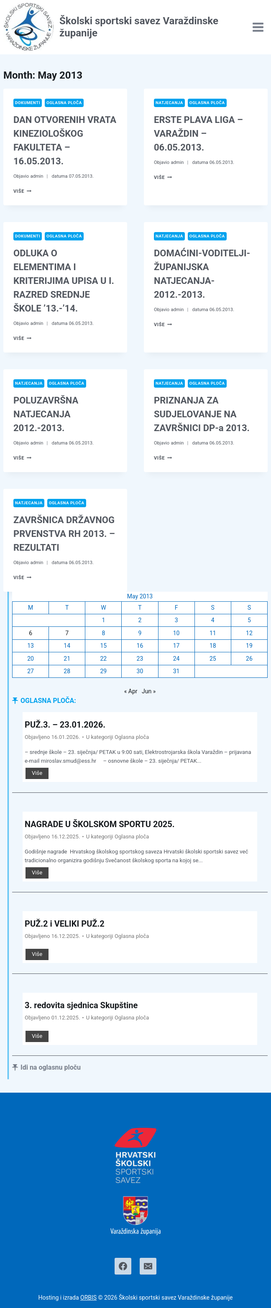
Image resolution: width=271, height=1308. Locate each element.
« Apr (131, 691)
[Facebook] (123, 1266)
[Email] (148, 1266)
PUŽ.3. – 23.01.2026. (65, 725)
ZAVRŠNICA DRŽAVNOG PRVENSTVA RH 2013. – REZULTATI (64, 534)
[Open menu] (258, 27)
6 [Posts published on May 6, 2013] (30, 633)
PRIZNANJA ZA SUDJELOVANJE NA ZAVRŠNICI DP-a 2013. (202, 414)
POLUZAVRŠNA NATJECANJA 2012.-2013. (45, 414)
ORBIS (88, 1297)
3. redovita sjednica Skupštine (81, 1005)
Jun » (149, 691)
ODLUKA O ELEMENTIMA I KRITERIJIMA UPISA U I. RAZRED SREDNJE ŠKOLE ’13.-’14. (63, 281)
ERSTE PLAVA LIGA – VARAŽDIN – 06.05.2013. (198, 134)
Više (22, 191)
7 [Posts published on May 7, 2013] (67, 633)
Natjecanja (169, 102)
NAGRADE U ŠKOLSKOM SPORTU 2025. (100, 824)
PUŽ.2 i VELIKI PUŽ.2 (65, 924)
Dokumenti (27, 102)
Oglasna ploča (64, 102)
